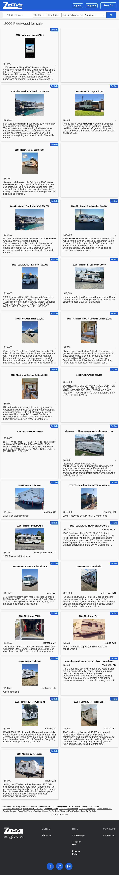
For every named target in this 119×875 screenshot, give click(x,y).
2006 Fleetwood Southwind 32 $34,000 (89, 206)
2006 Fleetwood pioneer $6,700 (29, 150)
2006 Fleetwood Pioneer (29, 661)
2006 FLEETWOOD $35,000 (89, 375)
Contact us (108, 835)
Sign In (77, 5)
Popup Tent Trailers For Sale (29, 811)
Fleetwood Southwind (90, 806)
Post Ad (108, 5)
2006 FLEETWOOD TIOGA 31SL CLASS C (89, 526)
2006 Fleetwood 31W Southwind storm (29, 566)
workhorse (51, 239)
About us (46, 835)
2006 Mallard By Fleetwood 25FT (89, 702)
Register (91, 5)
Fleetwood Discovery (11, 806)
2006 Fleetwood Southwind (30, 526)
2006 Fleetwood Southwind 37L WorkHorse (89, 485)
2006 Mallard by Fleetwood (29, 754)
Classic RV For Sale (50, 811)
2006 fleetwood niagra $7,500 (30, 35)
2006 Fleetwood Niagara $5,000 (89, 91)
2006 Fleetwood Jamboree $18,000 (89, 265)
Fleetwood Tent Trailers (12, 809)
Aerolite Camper (9, 811)
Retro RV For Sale (88, 811)
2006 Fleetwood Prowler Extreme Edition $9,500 (89, 319)
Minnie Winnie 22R (104, 809)
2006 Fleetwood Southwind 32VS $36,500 (29, 206)
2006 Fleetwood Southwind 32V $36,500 (30, 91)
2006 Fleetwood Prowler (29, 485)
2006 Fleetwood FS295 (29, 616)
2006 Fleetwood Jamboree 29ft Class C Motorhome (89, 661)
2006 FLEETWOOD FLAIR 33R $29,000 (29, 265)
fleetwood (13, 67)
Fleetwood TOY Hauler (68, 809)
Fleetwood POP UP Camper (68, 806)
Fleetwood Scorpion (87, 809)
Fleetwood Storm (51, 809)
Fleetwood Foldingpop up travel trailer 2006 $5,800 (89, 431)
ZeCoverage (78, 835)
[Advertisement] (89, 52)
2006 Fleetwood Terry (89, 616)
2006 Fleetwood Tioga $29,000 (29, 319)
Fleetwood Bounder (29, 806)
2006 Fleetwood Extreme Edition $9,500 (30, 375)
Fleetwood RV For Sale (32, 809)
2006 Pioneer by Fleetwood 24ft (30, 702)
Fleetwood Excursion (47, 806)
